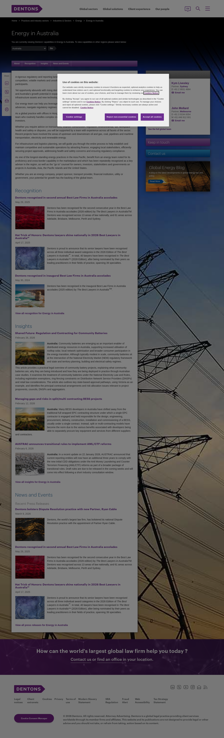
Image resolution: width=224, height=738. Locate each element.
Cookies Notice (151, 93)
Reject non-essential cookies (121, 117)
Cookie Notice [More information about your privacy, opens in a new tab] (86, 108)
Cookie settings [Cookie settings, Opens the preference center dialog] (74, 117)
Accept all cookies (152, 117)
